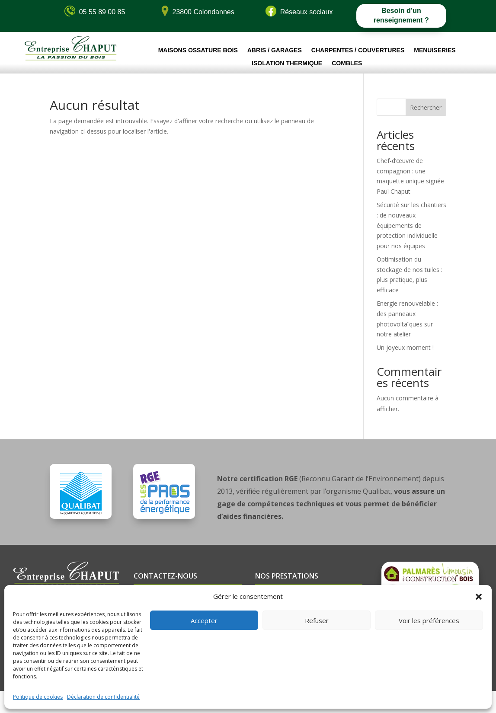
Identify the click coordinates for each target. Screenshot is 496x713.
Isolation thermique (287, 63)
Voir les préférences (429, 620)
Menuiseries (434, 50)
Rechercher (426, 107)
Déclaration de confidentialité (103, 696)
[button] (478, 596)
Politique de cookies (38, 696)
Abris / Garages (274, 50)
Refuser (317, 620)
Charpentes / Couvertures (357, 50)
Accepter (204, 620)
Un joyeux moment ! (405, 347)
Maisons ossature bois (198, 50)
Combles (347, 63)
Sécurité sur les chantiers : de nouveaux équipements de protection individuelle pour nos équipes (411, 225)
